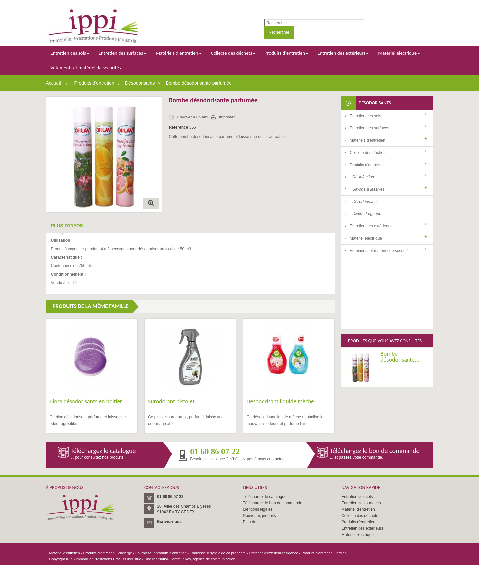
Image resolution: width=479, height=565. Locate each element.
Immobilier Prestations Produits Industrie (108, 559)
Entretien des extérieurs (371, 226)
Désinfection (363, 177)
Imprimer (227, 117)
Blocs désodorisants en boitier (86, 401)
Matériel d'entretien (358, 509)
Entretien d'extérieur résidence (273, 553)
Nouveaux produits (259, 515)
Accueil (53, 83)
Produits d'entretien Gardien (324, 553)
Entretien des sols (365, 116)
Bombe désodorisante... (399, 284)
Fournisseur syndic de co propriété (218, 553)
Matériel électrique (366, 238)
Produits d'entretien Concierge (107, 553)
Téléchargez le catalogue (103, 451)
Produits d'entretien (94, 83)
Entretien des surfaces (369, 128)
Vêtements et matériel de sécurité (379, 250)
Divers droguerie (366, 214)
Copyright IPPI (61, 559)
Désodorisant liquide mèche (280, 401)
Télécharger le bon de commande (272, 503)
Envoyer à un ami (192, 117)
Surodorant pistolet (171, 401)
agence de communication (214, 559)
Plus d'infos (67, 225)
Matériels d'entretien (367, 140)
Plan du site (253, 522)
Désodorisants (140, 83)
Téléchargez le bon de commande (375, 451)
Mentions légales (258, 509)
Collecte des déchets (368, 152)
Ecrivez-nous (169, 521)
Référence (178, 127)
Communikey (180, 559)
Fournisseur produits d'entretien (160, 553)
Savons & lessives (368, 189)
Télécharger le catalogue (265, 496)
